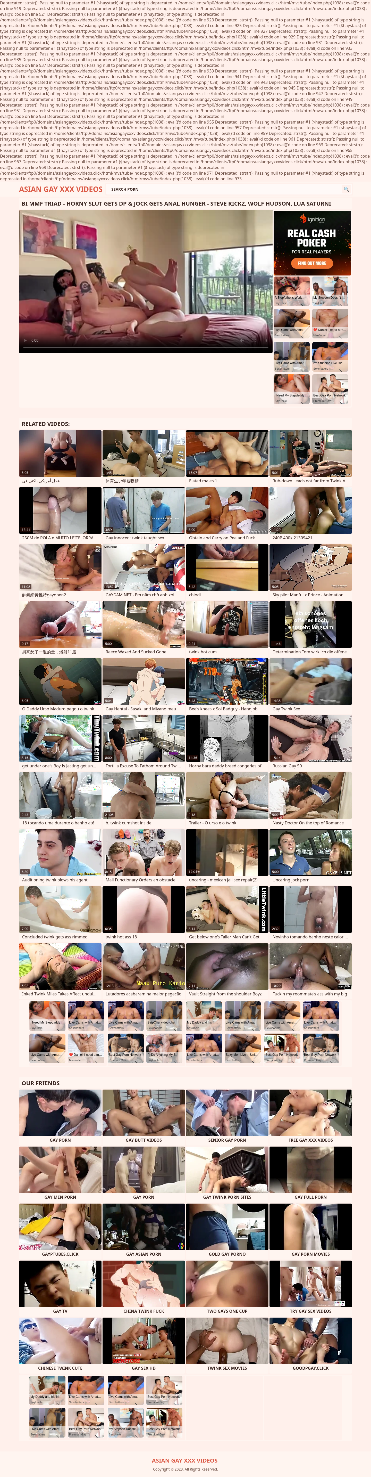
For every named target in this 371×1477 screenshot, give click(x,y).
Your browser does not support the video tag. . (146, 281)
